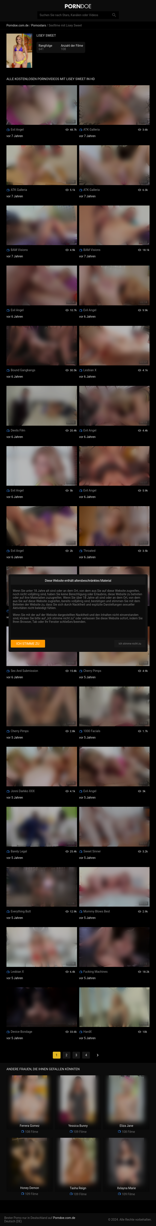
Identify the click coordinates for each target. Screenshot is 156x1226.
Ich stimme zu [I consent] (27, 644)
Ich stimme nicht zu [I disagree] (130, 643)
